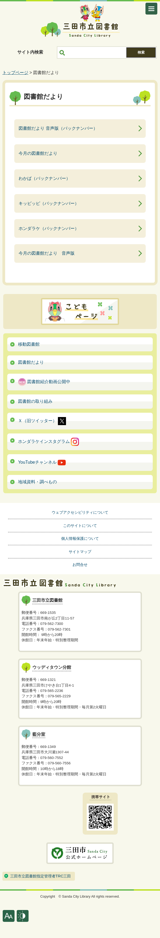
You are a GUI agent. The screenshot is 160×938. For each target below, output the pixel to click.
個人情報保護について (80, 538)
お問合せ (80, 564)
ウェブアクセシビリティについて (80, 512)
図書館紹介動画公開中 (44, 382)
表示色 (23, 916)
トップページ (15, 72)
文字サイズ (9, 916)
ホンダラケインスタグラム (48, 442)
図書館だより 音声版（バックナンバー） (58, 128)
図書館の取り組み (35, 401)
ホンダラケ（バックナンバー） (49, 228)
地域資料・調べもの (37, 482)
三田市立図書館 (80, 30)
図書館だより (31, 362)
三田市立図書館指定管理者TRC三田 (40, 876)
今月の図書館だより (38, 153)
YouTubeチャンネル (42, 462)
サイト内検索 (30, 52)
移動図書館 (29, 344)
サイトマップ (80, 552)
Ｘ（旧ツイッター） (42, 421)
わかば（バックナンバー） (44, 178)
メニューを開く (151, 9)
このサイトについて (80, 525)
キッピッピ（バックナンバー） (49, 203)
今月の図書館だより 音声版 (47, 253)
